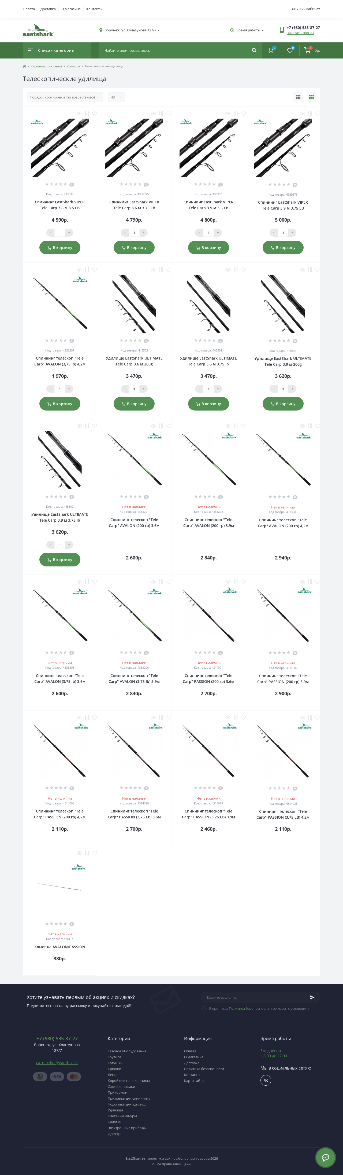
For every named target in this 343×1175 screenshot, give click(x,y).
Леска (112, 1074)
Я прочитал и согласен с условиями (259, 1008)
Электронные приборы (127, 1127)
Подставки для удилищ (127, 1104)
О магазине (71, 8)
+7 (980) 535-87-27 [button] (57, 1038)
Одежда (114, 1133)
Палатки (114, 1121)
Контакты (94, 8)
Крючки (114, 1068)
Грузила (114, 1057)
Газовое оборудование (127, 1051)
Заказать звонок (300, 32)
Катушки (115, 1062)
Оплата (29, 8)
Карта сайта (194, 1080)
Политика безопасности (249, 1008)
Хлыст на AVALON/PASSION (59, 946)
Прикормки (117, 1092)
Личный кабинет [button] (306, 8)
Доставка (48, 8)
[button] (130, 30)
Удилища (73, 66)
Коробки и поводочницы (129, 1080)
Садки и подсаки (121, 1086)
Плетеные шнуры (122, 1116)
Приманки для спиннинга (129, 1098)
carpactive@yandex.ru (57, 1062)
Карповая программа (46, 66)
